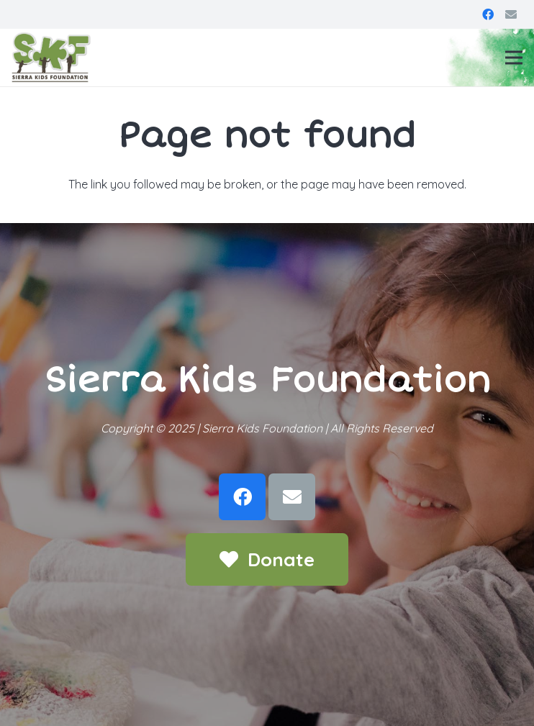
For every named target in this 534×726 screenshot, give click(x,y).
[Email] (510, 14)
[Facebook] (487, 14)
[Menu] (514, 58)
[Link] (51, 57)
